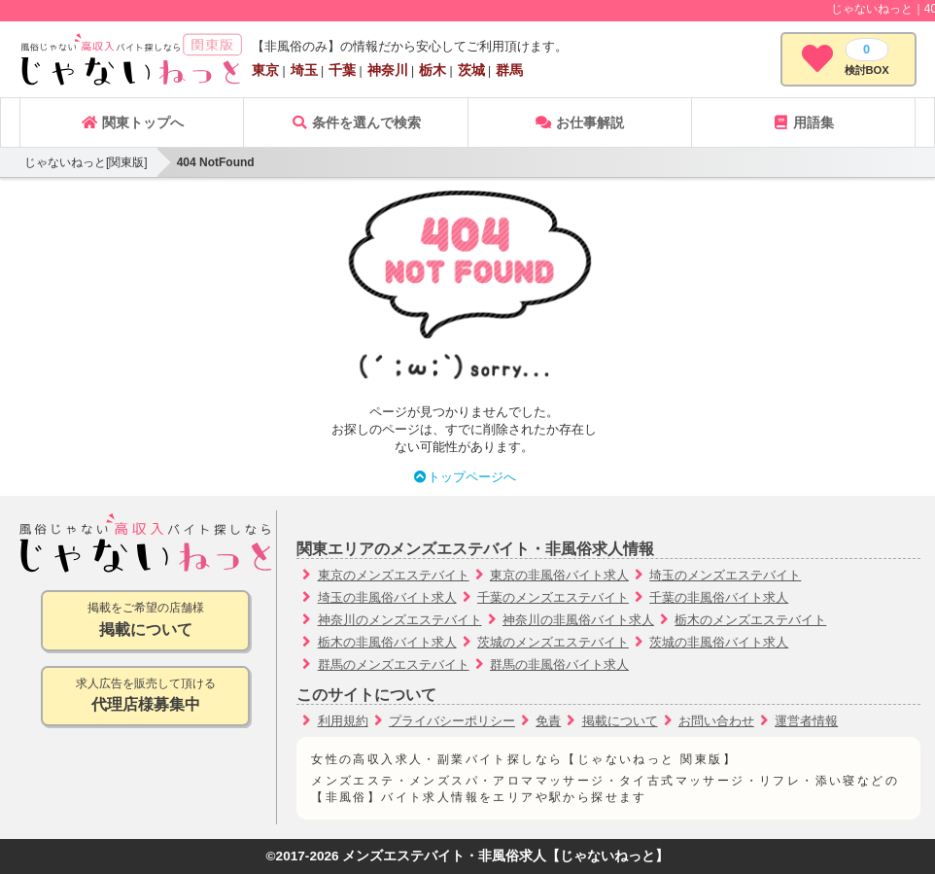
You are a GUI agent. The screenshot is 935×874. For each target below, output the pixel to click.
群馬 (509, 70)
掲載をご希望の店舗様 (145, 621)
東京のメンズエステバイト (393, 575)
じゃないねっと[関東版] (86, 162)
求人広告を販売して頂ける (145, 697)
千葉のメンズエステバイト (553, 597)
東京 (265, 70)
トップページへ (464, 477)
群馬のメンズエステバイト (393, 664)
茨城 (471, 70)
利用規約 (343, 721)
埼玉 (304, 70)
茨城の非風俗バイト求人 (718, 642)
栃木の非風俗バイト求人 (387, 642)
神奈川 (387, 70)
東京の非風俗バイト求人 (559, 575)
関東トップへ (132, 122)
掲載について (620, 721)
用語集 (803, 122)
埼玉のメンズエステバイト (725, 575)
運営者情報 (806, 721)
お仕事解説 (579, 122)
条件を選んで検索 (356, 122)
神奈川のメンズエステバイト (400, 619)
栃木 (432, 70)
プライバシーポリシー (452, 721)
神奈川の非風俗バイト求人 (578, 619)
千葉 (342, 70)
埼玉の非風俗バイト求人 (387, 597)
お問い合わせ (716, 721)
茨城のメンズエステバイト (553, 642)
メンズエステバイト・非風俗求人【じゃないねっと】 (505, 856)
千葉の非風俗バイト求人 (718, 597)
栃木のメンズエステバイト (750, 619)
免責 (548, 721)
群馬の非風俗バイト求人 (559, 664)
